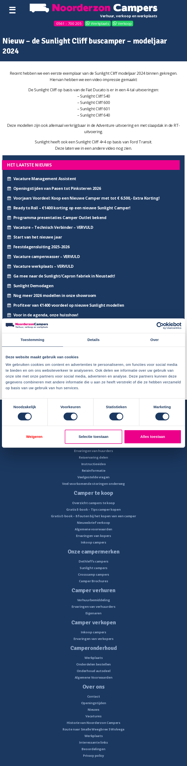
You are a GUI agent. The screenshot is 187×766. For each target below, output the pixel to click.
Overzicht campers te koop (93, 503)
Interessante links (93, 742)
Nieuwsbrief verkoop (93, 522)
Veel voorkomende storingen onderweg (93, 483)
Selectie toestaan (94, 436)
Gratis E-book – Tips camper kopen (93, 509)
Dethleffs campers (93, 561)
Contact (93, 696)
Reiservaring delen (93, 457)
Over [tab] (154, 340)
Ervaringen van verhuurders (93, 606)
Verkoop (124, 23)
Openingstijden (93, 703)
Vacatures (93, 716)
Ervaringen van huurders (93, 451)
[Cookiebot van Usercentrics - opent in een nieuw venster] (160, 325)
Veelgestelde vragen (93, 477)
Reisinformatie (93, 470)
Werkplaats (100, 23)
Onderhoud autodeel (94, 671)
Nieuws (93, 709)
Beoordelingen (93, 749)
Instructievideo (93, 464)
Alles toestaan (152, 436)
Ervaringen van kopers (93, 536)
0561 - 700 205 (69, 23)
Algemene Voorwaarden (93, 677)
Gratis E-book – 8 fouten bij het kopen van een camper (93, 516)
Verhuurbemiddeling (93, 600)
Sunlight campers (93, 568)
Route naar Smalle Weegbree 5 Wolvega (93, 729)
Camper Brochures (93, 581)
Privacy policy (93, 755)
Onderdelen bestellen (93, 664)
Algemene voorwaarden (93, 529)
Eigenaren (93, 613)
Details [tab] (93, 340)
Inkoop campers (93, 542)
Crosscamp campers (93, 574)
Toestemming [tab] (33, 340)
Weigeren (34, 436)
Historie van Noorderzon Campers (93, 722)
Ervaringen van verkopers (93, 639)
